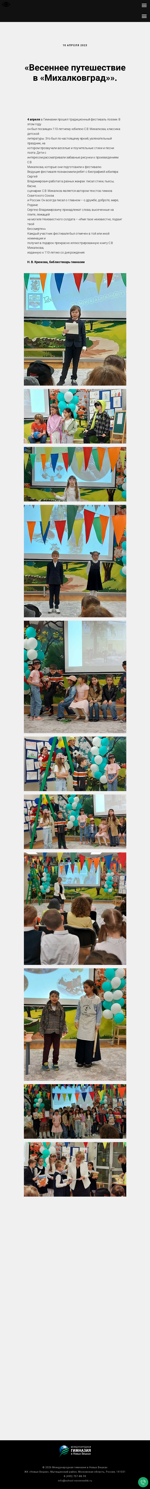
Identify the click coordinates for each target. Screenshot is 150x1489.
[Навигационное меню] (144, 5)
